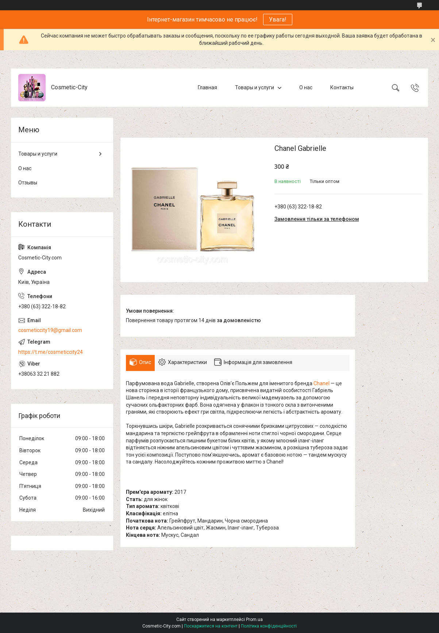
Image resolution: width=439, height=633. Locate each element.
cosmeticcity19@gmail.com (50, 330)
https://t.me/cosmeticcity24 (50, 352)
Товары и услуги (254, 87)
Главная (207, 87)
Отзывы (27, 182)
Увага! (277, 19)
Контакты (342, 87)
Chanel (321, 383)
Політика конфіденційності (269, 626)
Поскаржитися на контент (211, 626)
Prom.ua (254, 619)
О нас (305, 87)
